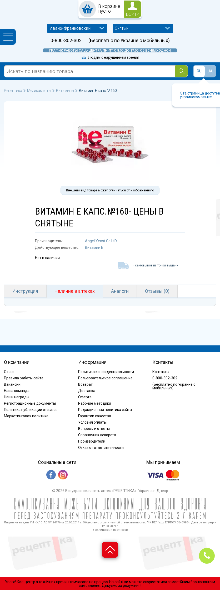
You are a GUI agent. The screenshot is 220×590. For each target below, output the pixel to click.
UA (210, 71)
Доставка (86, 391)
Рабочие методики (94, 403)
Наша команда (16, 391)
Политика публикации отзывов (31, 410)
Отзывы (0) (157, 291)
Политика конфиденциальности (106, 372)
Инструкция (25, 291)
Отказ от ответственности (101, 447)
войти (132, 14)
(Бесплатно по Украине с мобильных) (129, 40)
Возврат (85, 384)
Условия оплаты (92, 422)
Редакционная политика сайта (105, 410)
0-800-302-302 (66, 40)
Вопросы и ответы (94, 429)
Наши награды (16, 397)
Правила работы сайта (23, 378)
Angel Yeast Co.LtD (101, 241)
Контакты (160, 372)
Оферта (85, 397)
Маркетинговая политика (26, 416)
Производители (91, 441)
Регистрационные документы (30, 403)
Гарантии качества (94, 416)
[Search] (181, 71)
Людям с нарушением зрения (110, 57)
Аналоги (120, 291)
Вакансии (12, 384)
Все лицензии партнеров (110, 530)
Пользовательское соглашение (105, 378)
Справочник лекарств (97, 435)
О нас (8, 372)
